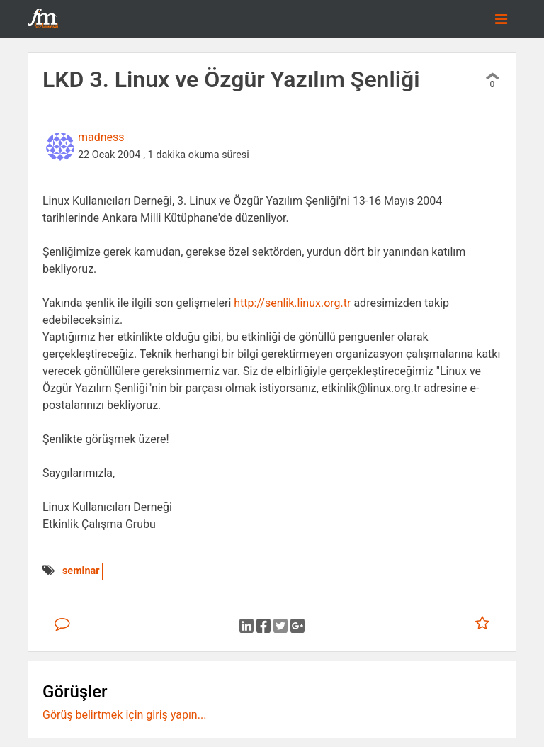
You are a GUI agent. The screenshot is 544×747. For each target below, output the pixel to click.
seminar (80, 571)
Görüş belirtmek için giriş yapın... (124, 714)
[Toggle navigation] (501, 19)
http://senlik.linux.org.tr (292, 303)
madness (101, 137)
